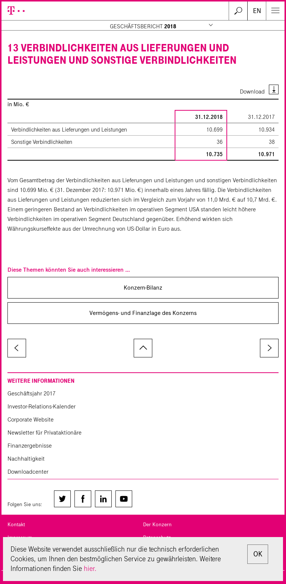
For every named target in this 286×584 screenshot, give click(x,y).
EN (257, 11)
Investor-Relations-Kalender (41, 406)
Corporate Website (30, 419)
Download (252, 91)
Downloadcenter (27, 471)
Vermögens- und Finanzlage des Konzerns (143, 312)
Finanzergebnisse (29, 445)
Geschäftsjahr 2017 (31, 393)
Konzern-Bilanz (143, 287)
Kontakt (16, 524)
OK (257, 554)
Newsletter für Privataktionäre (44, 432)
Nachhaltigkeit (26, 458)
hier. (90, 568)
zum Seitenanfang (143, 348)
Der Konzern (157, 524)
